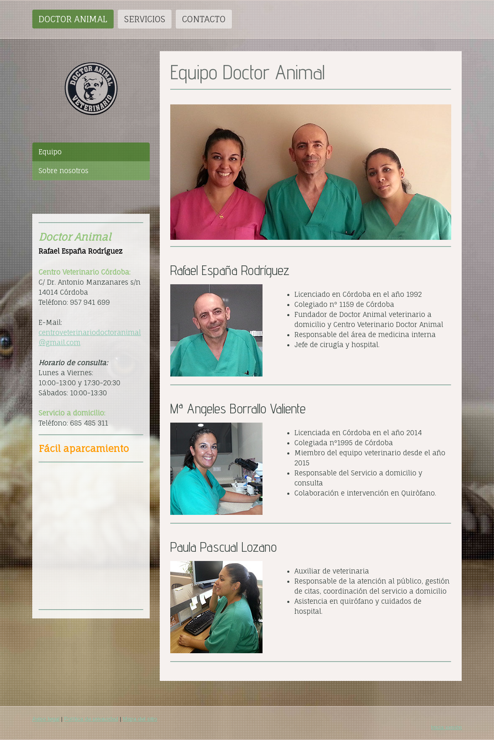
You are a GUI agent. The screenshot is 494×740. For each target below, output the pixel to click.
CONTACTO (204, 19)
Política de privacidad (91, 719)
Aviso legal (46, 719)
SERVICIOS (144, 19)
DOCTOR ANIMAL (73, 19)
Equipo (50, 152)
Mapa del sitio (140, 719)
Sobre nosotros (63, 170)
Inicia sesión (446, 727)
